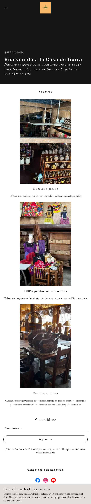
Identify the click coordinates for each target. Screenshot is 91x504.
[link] (45, 7)
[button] (9, 8)
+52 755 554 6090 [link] (13, 53)
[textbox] (45, 428)
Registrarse (45, 439)
